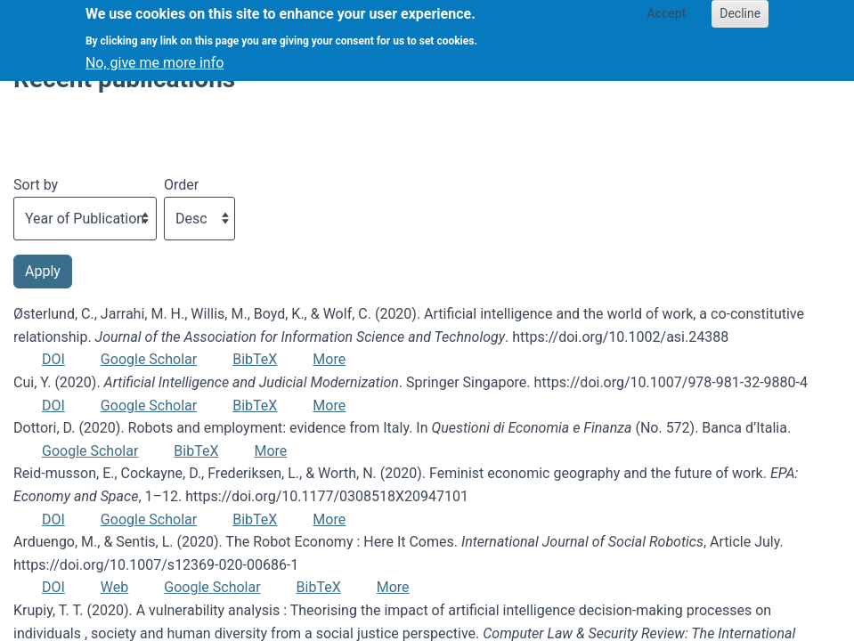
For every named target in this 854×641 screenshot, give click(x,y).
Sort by (35, 184)
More (329, 359)
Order (181, 184)
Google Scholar (149, 359)
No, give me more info (154, 55)
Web (114, 587)
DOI (53, 359)
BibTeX (254, 359)
